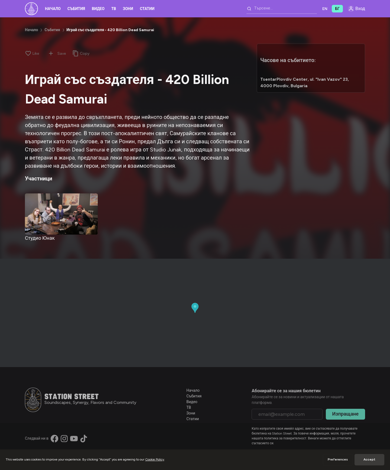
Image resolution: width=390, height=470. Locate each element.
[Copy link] (80, 53)
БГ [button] (337, 9)
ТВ (113, 9)
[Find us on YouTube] (74, 438)
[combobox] (281, 9)
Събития (76, 9)
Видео (98, 9)
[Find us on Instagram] (64, 438)
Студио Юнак (40, 238)
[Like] (32, 53)
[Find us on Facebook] (54, 438)
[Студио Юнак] (61, 213)
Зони (128, 9)
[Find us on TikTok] (83, 438)
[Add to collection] (51, 53)
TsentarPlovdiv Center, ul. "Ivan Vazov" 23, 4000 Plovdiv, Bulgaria (304, 82)
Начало (53, 9)
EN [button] (324, 9)
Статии (147, 9)
